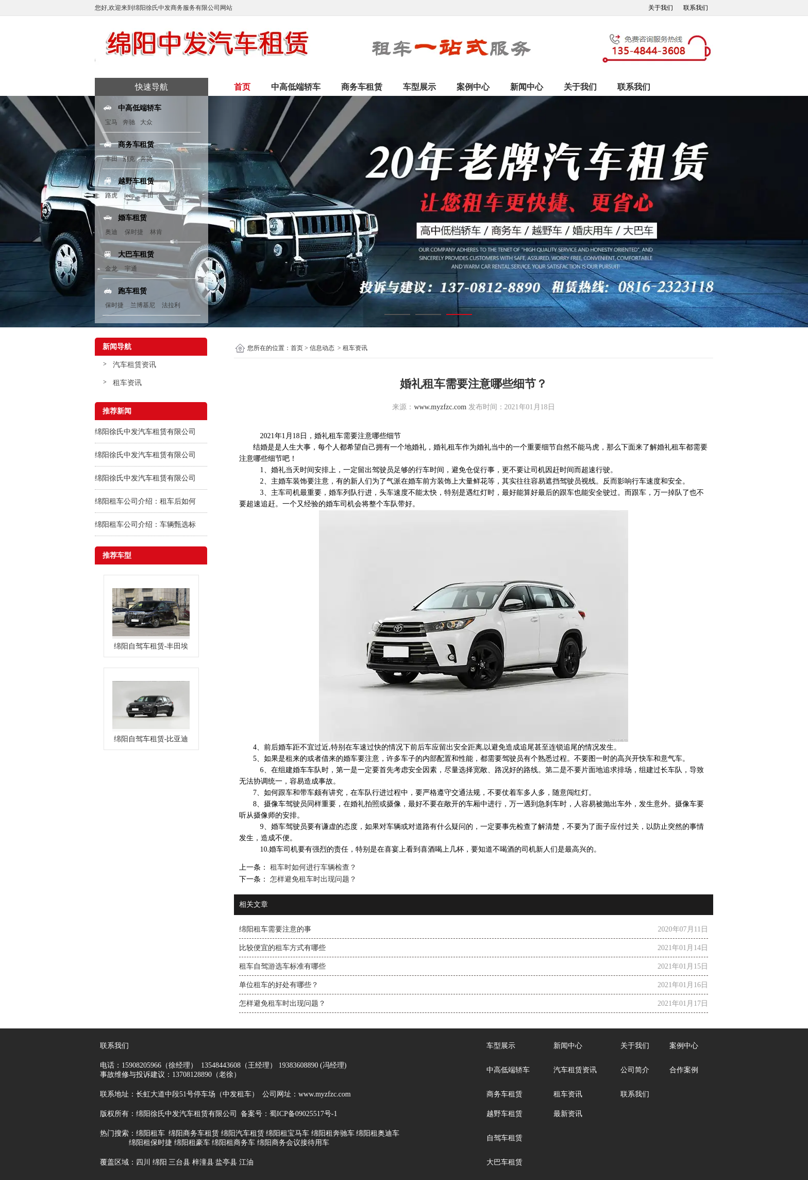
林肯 (156, 232)
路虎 (111, 195)
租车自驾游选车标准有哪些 (282, 966)
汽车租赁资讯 (134, 365)
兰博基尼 (143, 305)
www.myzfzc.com (440, 407)
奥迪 (111, 232)
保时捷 (134, 232)
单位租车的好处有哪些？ (278, 985)
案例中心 (473, 86)
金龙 (111, 268)
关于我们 (660, 7)
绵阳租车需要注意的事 (275, 929)
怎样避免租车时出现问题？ (312, 879)
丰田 (111, 158)
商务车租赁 (361, 86)
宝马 (111, 122)
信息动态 (322, 348)
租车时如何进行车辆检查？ (312, 867)
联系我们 (695, 7)
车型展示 (419, 86)
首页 (242, 86)
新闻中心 (526, 86)
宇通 (131, 268)
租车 (336, 436)
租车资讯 (127, 383)
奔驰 (129, 122)
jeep (129, 195)
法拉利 (171, 305)
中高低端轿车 (296, 86)
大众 (146, 122)
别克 (129, 158)
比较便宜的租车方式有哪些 (282, 948)
